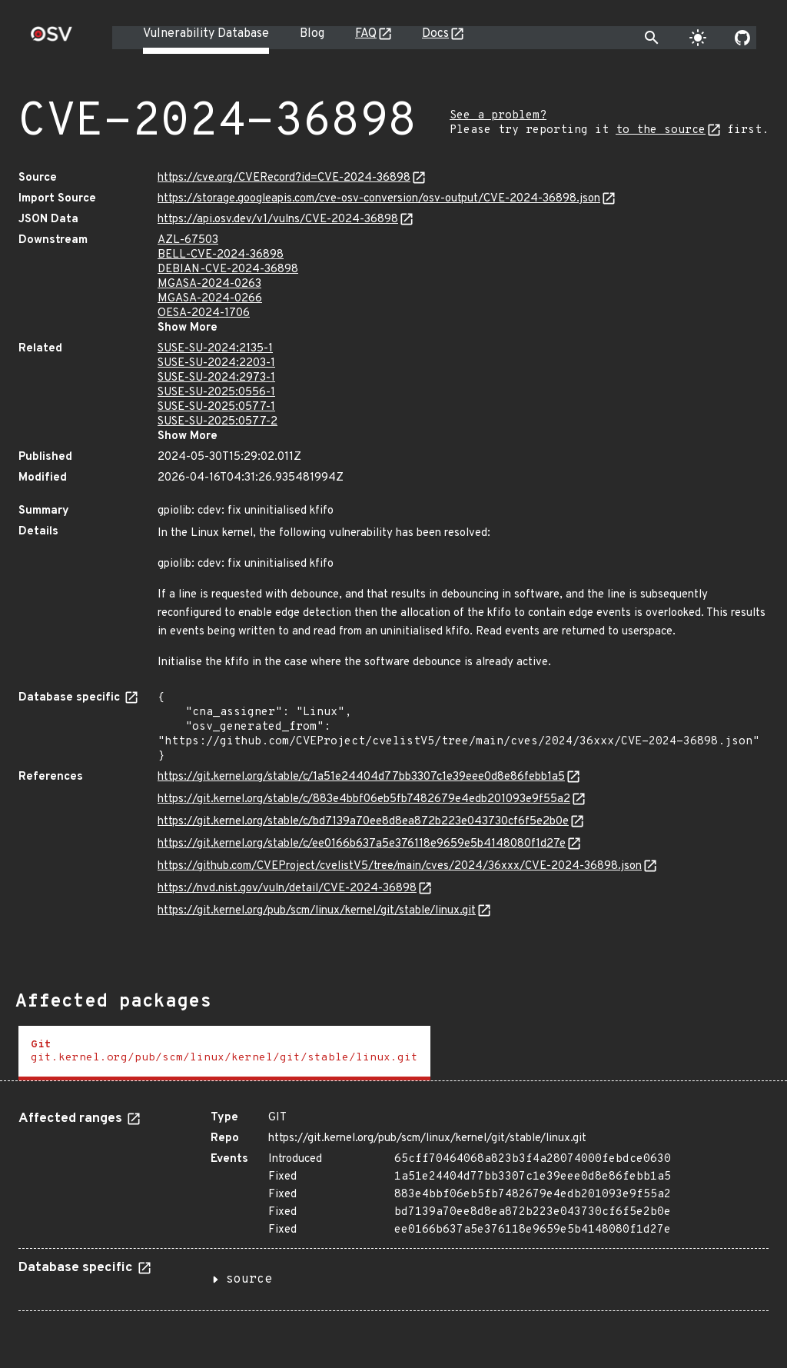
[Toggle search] (651, 37)
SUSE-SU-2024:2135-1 (215, 348)
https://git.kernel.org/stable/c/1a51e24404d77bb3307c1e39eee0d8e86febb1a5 (361, 777)
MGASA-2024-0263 (209, 284)
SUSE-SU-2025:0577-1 (216, 407)
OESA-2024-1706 (204, 313)
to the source (661, 130)
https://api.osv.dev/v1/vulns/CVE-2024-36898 (278, 219)
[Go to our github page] (742, 37)
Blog (312, 34)
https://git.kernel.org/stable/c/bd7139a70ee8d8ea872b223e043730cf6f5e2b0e (363, 821)
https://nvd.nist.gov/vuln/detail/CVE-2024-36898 (287, 888)
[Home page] (51, 38)
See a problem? (498, 115)
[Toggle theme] (697, 37)
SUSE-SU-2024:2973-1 (216, 378)
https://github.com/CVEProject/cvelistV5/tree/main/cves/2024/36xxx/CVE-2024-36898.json (400, 866)
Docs (435, 34)
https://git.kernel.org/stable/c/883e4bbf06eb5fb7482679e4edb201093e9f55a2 (364, 799)
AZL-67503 (188, 240)
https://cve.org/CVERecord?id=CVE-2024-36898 (284, 178)
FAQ (366, 34)
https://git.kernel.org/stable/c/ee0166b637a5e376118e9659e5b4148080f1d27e (362, 844)
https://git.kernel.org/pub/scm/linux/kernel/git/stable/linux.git (317, 911)
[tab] (224, 1053)
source (249, 1279)
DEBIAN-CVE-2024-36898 (228, 269)
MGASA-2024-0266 (210, 298)
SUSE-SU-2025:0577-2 (217, 421)
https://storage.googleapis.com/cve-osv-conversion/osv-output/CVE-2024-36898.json (379, 198)
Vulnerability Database (206, 34)
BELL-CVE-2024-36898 (221, 255)
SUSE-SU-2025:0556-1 (216, 392)
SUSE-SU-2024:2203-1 (216, 363)
